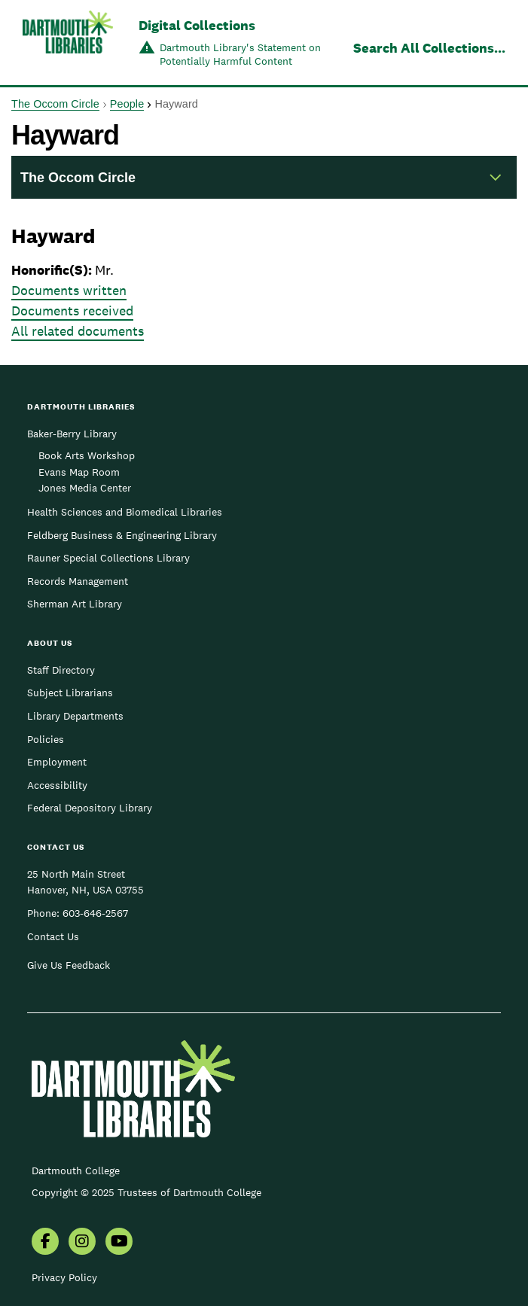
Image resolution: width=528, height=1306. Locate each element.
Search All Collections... (429, 47)
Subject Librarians (70, 692)
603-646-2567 (95, 913)
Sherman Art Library (74, 603)
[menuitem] (45, 1243)
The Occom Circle (55, 104)
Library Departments (75, 716)
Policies (45, 739)
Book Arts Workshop (86, 455)
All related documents (77, 330)
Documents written (69, 290)
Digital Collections (197, 25)
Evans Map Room (79, 472)
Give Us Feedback (68, 965)
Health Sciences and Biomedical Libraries (124, 512)
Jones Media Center (84, 488)
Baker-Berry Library (72, 433)
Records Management (77, 581)
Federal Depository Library (89, 807)
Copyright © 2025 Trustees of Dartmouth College (146, 1192)
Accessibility (57, 785)
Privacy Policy (64, 1277)
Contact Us (53, 936)
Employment (57, 762)
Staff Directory (61, 670)
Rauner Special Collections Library (108, 558)
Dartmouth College (76, 1170)
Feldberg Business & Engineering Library (122, 535)
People (127, 104)
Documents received (72, 310)
